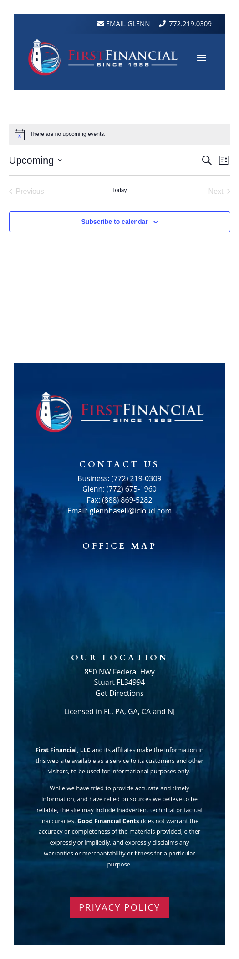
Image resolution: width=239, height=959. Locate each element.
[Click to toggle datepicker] (35, 160)
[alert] (68, 134)
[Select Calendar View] (223, 160)
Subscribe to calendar (114, 221)
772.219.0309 (190, 23)
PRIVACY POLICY (119, 907)
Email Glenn (127, 23)
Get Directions (119, 693)
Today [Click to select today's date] (119, 190)
